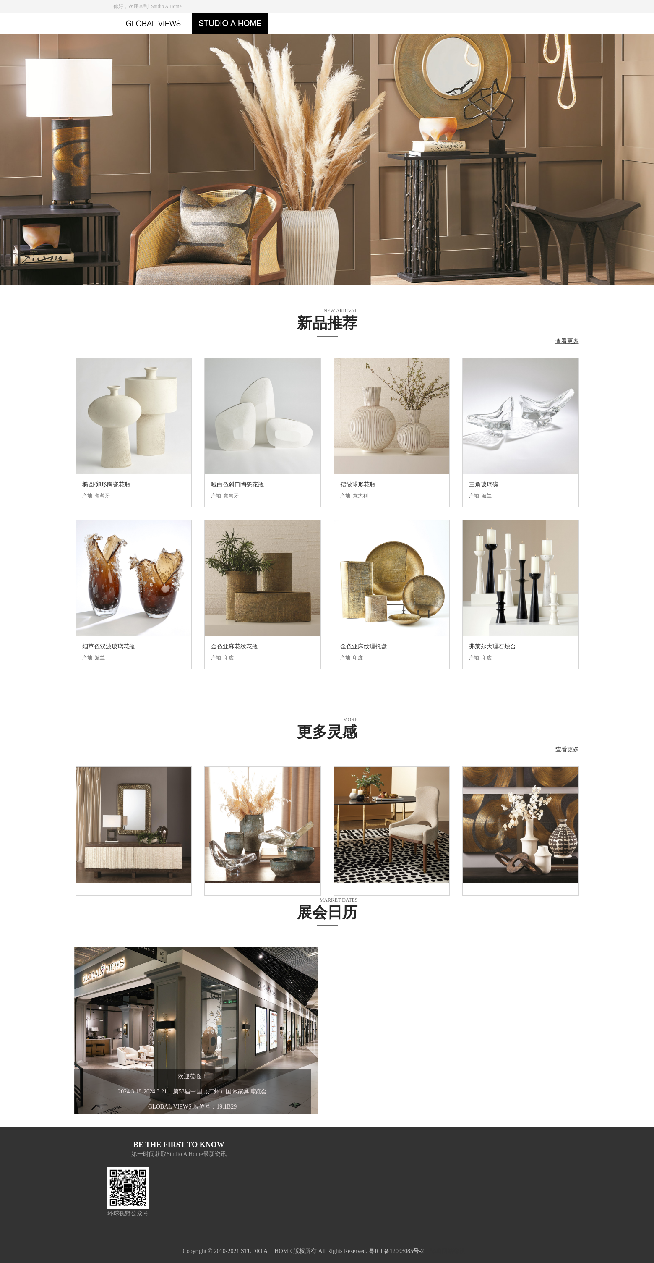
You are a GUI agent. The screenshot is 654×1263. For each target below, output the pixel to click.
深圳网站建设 (447, 1251)
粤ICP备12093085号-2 (396, 1251)
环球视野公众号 (128, 1213)
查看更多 (567, 341)
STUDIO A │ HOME (266, 1251)
